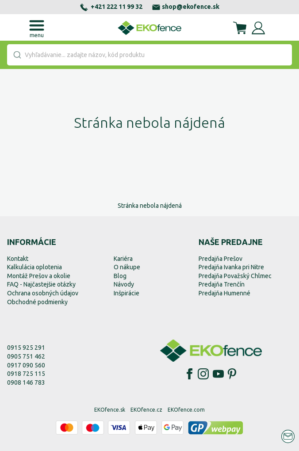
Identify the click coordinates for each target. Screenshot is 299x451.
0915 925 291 (26, 347)
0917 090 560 (26, 365)
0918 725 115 (26, 373)
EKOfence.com (186, 410)
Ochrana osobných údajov (42, 293)
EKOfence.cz (146, 410)
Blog (120, 275)
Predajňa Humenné (224, 293)
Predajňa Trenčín (222, 284)
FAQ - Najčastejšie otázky (41, 284)
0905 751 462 (26, 356)
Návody (124, 284)
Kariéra (123, 258)
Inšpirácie (126, 293)
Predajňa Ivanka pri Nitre (231, 267)
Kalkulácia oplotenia (34, 267)
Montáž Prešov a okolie (38, 275)
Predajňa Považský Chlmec (235, 275)
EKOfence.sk (109, 410)
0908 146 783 (26, 382)
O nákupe (127, 267)
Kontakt (17, 258)
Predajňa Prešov (220, 258)
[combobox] (149, 54)
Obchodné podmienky (37, 302)
